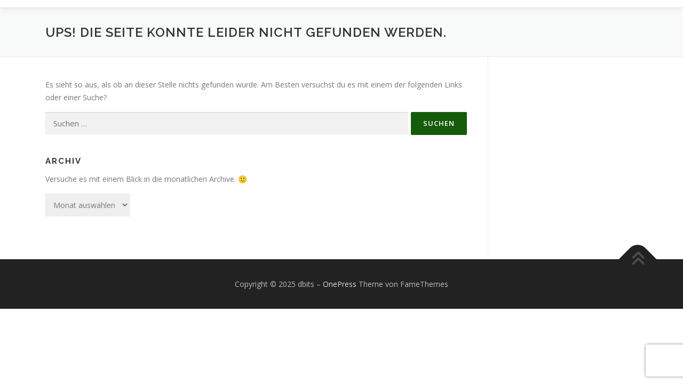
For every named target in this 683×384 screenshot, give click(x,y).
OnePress (339, 284)
